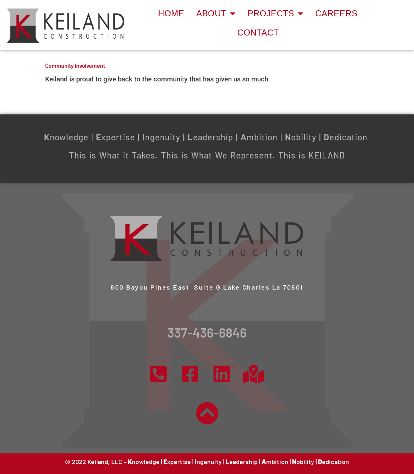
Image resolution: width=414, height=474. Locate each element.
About (215, 13)
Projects (275, 13)
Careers (336, 13)
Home (171, 13)
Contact (258, 32)
